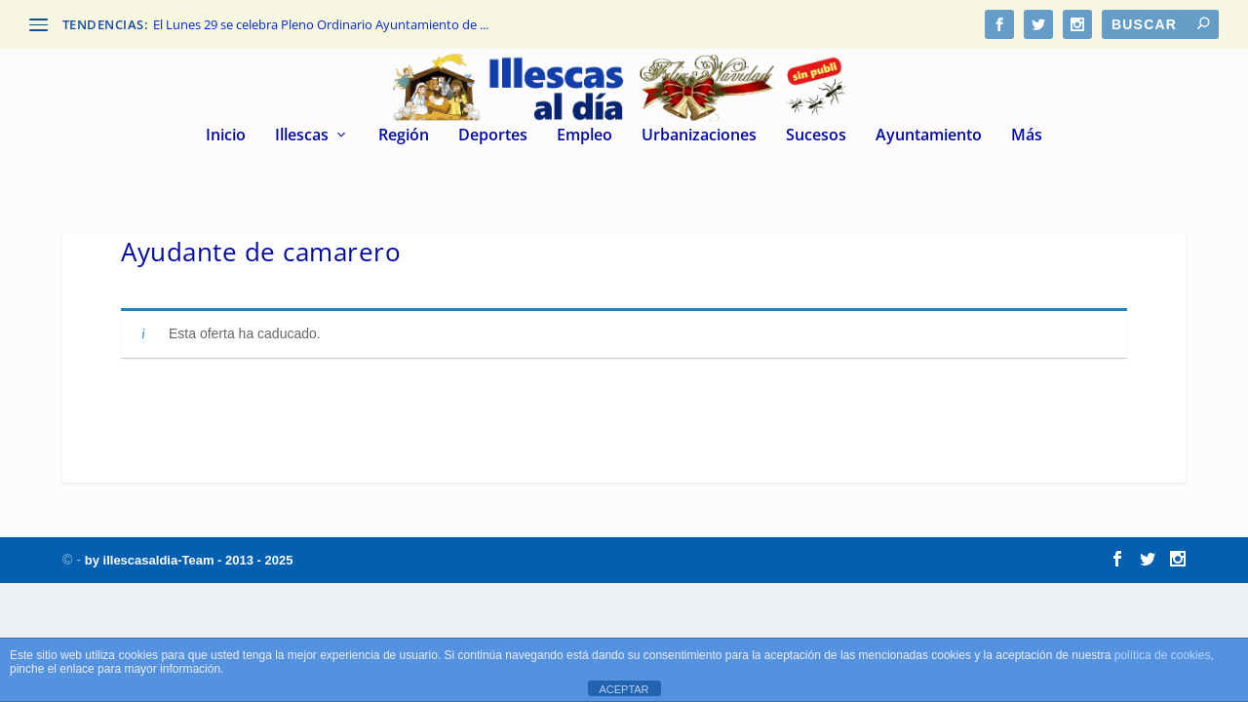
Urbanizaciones (699, 136)
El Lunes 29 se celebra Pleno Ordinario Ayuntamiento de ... (320, 24)
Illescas (302, 136)
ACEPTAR (623, 689)
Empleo (584, 136)
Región (403, 136)
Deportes (492, 136)
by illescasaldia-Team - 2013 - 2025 (189, 560)
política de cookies (1162, 655)
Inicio (226, 136)
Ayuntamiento (929, 136)
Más (1026, 136)
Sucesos (816, 136)
